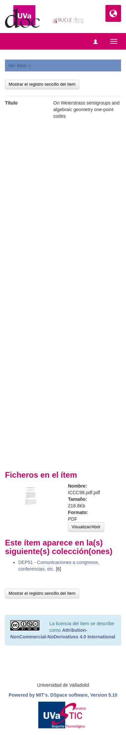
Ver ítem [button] (19, 65)
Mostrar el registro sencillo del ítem (42, 84)
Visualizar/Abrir (86, 526)
